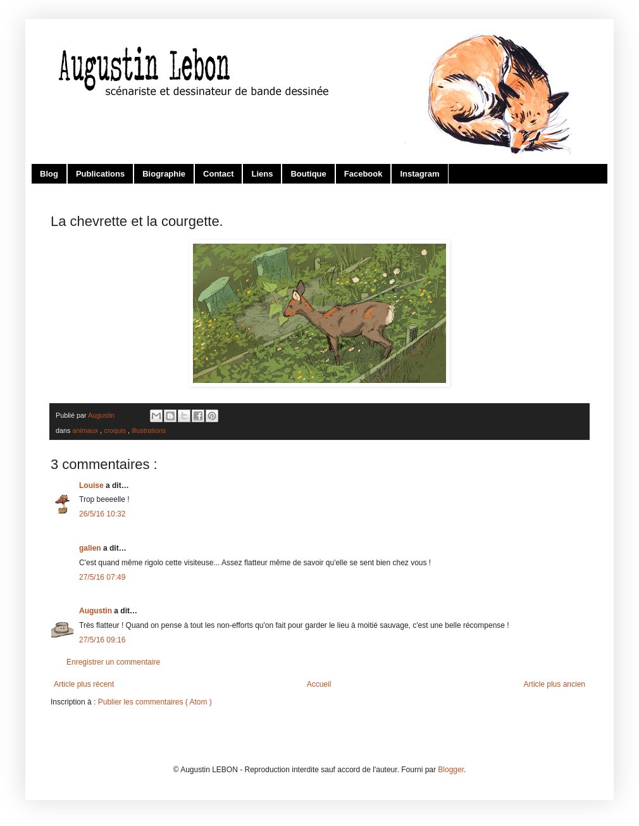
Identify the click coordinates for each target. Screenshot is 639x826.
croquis (116, 430)
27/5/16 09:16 (102, 639)
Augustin (96, 610)
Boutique (308, 173)
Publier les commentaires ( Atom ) (155, 702)
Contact (218, 173)
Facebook (363, 173)
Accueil (319, 684)
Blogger (451, 769)
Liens (262, 173)
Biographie (163, 173)
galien (91, 548)
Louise (92, 485)
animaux (86, 430)
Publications (100, 173)
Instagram (419, 173)
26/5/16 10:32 (102, 514)
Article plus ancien (554, 684)
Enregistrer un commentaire (113, 662)
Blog (49, 173)
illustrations (149, 430)
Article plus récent (84, 684)
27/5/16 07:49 (102, 577)
